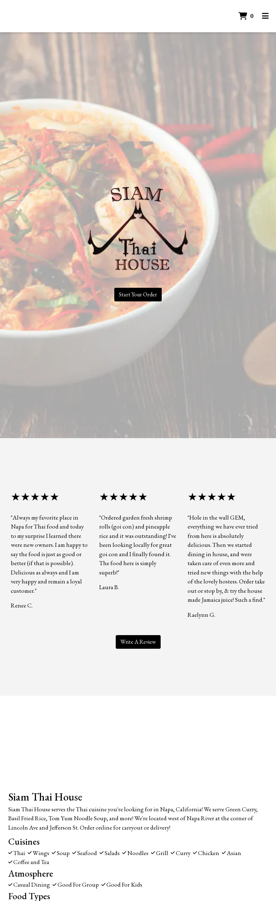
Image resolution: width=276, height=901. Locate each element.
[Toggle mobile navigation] (265, 16)
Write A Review (138, 642)
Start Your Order (138, 294)
